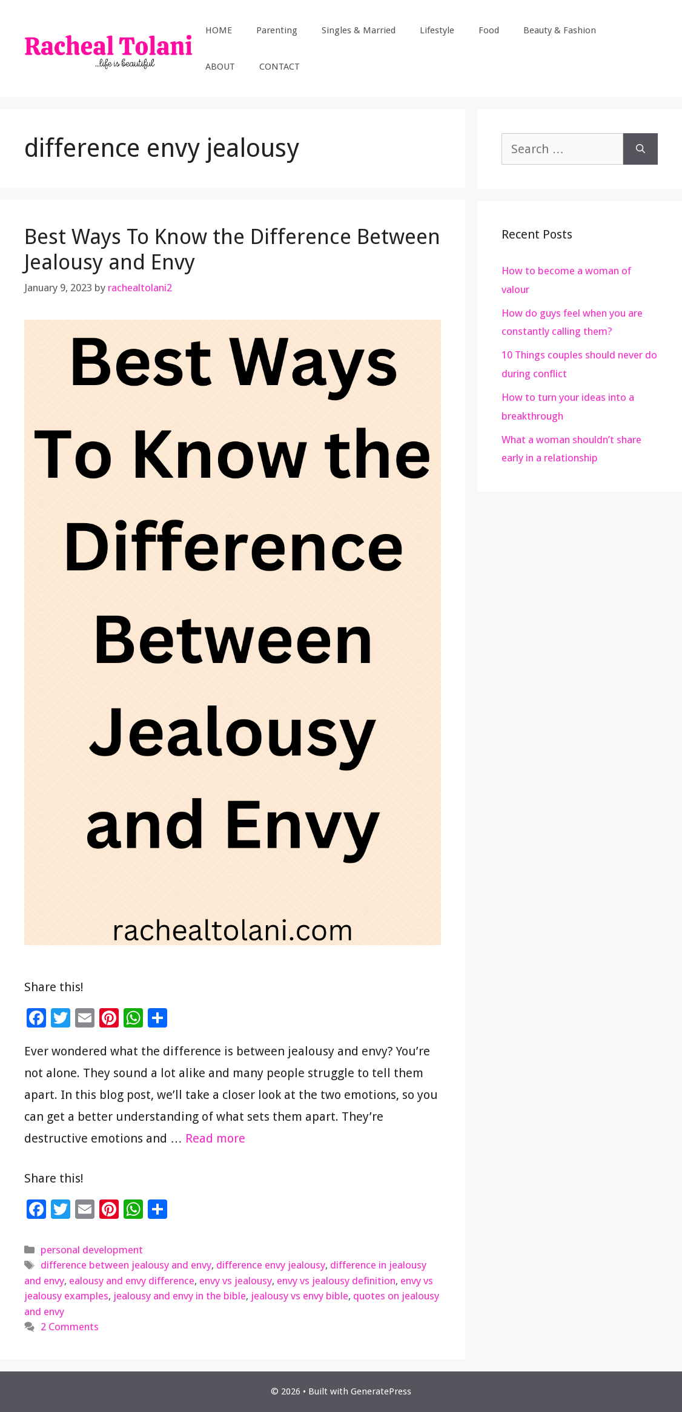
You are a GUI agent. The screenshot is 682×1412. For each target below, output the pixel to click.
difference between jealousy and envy (126, 1265)
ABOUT (220, 66)
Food (488, 30)
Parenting (276, 30)
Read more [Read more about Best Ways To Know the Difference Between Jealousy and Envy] (215, 1138)
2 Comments (70, 1327)
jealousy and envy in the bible (179, 1296)
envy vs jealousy (235, 1281)
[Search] (640, 149)
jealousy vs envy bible (299, 1296)
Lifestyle (437, 30)
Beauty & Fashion (559, 30)
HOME (218, 30)
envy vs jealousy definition (336, 1281)
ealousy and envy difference (131, 1281)
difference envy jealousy (270, 1265)
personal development (92, 1250)
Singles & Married (359, 30)
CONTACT (279, 66)
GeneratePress (381, 1391)
